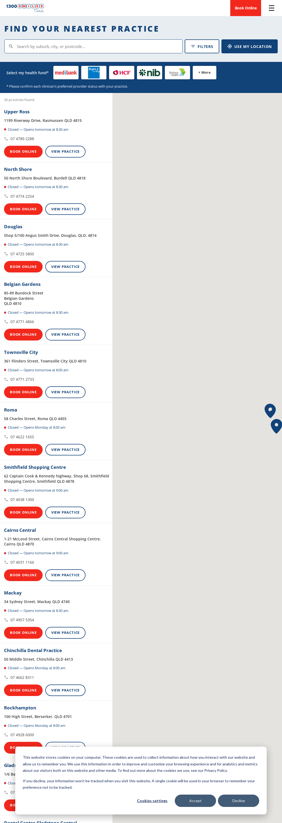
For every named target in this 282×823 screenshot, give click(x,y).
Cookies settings (152, 800)
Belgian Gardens (22, 284)
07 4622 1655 (19, 436)
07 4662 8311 (19, 677)
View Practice (65, 151)
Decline (238, 800)
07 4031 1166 (19, 562)
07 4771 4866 (19, 321)
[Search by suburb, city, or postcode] (93, 46)
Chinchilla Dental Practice (33, 650)
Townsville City (21, 352)
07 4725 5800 (19, 253)
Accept (195, 800)
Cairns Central (20, 530)
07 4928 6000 (19, 734)
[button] (270, 411)
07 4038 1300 (19, 499)
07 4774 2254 (19, 196)
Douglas (13, 226)
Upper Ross (16, 112)
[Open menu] (272, 8)
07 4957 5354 (19, 619)
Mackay (13, 593)
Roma (10, 410)
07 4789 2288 (19, 138)
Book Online (246, 7)
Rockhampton (20, 708)
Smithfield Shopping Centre (35, 467)
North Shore (18, 169)
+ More (204, 72)
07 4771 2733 (19, 379)
